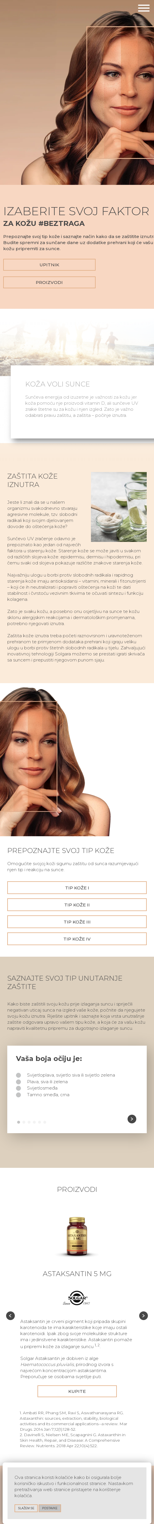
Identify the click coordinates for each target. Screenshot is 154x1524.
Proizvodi (49, 282)
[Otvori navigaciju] (144, 9)
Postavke (49, 1508)
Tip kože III (77, 922)
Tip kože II (77, 905)
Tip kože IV (77, 939)
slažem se (26, 1508)
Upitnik (49, 264)
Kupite (77, 1391)
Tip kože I (77, 888)
